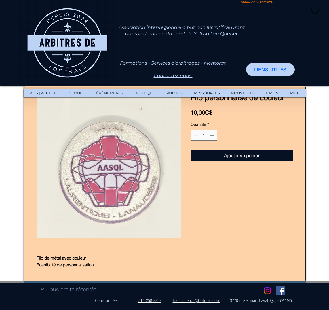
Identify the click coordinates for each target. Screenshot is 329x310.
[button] (314, 10)
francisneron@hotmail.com (196, 300)
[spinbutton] (204, 135)
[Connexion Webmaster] (256, 3)
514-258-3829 (149, 300)
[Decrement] (195, 135)
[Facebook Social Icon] (280, 290)
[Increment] (212, 135)
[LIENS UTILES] (270, 69)
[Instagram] (267, 290)
